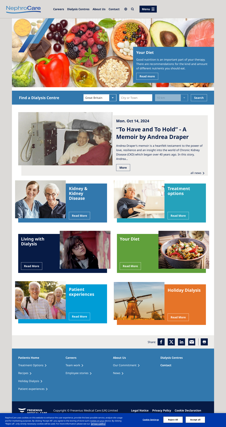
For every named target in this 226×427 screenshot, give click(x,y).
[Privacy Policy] (163, 410)
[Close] (221, 419)
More (123, 167)
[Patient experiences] (34, 389)
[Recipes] (26, 373)
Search (199, 98)
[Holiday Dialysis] (31, 381)
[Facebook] (161, 341)
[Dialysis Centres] (59, 9)
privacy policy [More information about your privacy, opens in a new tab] (98, 423)
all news (196, 173)
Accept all (195, 419)
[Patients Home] (30, 357)
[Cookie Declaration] (189, 410)
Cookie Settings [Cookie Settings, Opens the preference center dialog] (151, 419)
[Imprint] (141, 410)
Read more (147, 76)
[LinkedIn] (181, 341)
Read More (79, 215)
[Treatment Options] (34, 365)
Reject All (173, 419)
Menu (146, 9)
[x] (171, 341)
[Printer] (204, 341)
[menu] (148, 9)
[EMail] (191, 341)
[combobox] (121, 98)
